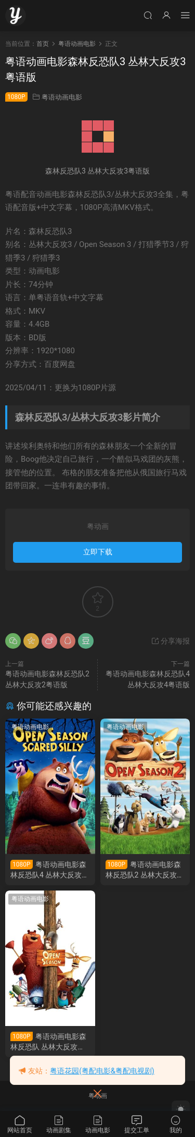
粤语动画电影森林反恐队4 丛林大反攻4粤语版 (48, 870)
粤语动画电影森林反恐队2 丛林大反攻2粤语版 (143, 870)
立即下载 (97, 552)
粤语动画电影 (62, 97)
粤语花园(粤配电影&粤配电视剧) (102, 1071)
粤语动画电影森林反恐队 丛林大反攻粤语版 (48, 1042)
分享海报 (170, 641)
